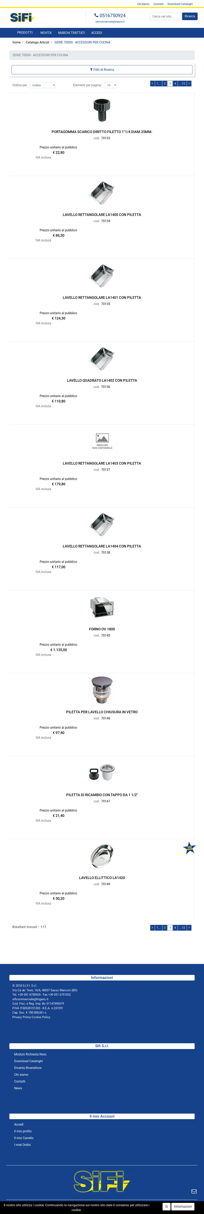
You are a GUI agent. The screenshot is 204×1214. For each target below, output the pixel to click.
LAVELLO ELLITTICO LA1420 (102, 876)
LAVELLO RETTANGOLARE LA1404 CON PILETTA (102, 545)
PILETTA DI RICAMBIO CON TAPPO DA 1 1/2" (102, 794)
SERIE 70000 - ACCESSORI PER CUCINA (82, 42)
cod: (97, 137)
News (18, 1088)
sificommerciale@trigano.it (110, 21)
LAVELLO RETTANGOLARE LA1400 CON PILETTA (102, 214)
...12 (182, 82)
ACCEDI (96, 33)
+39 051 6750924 (29, 994)
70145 (105, 634)
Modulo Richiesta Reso (30, 1054)
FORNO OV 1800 (102, 628)
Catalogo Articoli (37, 42)
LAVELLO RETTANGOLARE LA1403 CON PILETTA (102, 462)
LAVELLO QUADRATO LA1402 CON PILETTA (102, 379)
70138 (105, 551)
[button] (190, 16)
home (17, 42)
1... (159, 82)
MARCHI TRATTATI (71, 33)
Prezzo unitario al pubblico (58, 146)
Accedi (19, 1124)
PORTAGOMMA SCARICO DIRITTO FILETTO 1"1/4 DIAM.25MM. (102, 131)
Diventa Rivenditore (27, 1068)
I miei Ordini (22, 1145)
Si (166, 1207)
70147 (105, 800)
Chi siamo (21, 1075)
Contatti (158, 4)
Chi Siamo (143, 4)
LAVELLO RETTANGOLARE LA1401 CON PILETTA (102, 296)
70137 (105, 468)
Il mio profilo (23, 1131)
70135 (105, 303)
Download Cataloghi (180, 4)
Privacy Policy (21, 1017)
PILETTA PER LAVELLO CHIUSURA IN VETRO (102, 711)
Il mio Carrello (23, 1138)
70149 (105, 883)
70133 (105, 137)
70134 (105, 220)
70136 (105, 386)
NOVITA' (46, 33)
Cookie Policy (41, 1017)
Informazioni (183, 1207)
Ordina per (19, 84)
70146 (105, 717)
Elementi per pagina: (87, 84)
